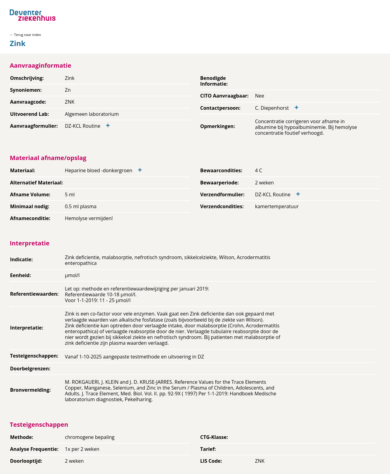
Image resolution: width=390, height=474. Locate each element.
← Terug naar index (25, 34)
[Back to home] (32, 15)
